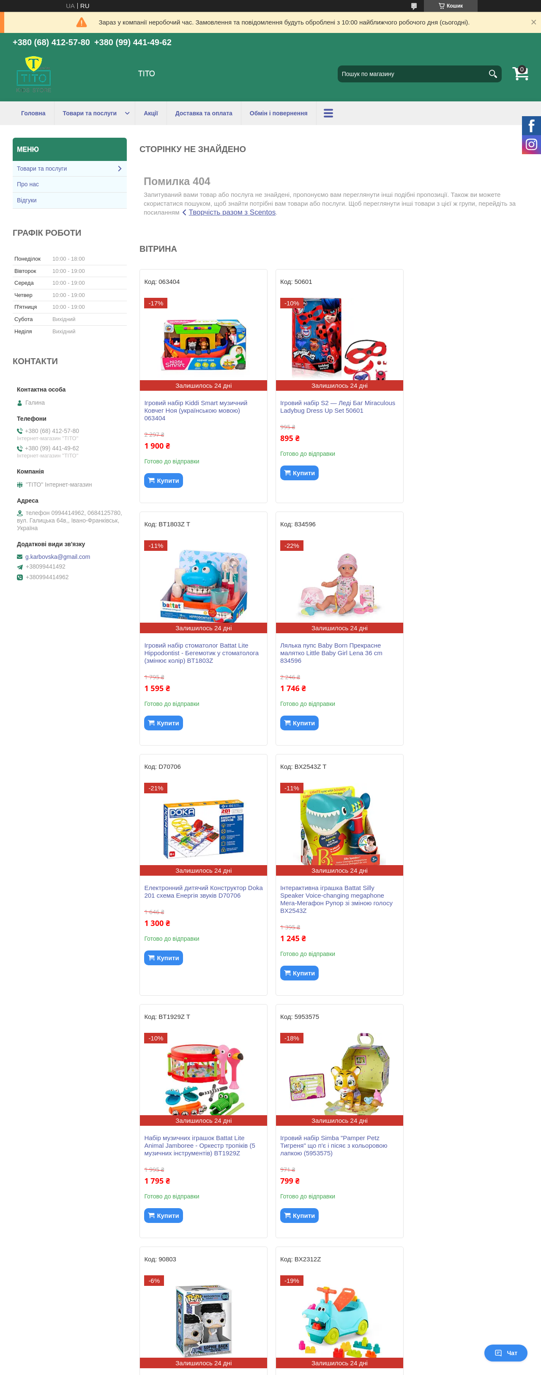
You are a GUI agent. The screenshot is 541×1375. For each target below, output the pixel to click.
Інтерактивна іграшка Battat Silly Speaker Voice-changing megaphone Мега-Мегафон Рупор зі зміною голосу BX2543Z (465, 657)
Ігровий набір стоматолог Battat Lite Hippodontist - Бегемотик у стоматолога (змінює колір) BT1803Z (466, 410)
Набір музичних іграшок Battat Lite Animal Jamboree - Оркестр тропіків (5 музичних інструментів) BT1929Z (199, 903)
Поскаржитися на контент (268, 1367)
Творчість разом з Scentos (232, 212)
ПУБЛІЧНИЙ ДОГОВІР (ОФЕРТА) (66, 1326)
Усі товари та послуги (330, 1261)
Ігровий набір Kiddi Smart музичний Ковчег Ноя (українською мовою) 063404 (195, 410)
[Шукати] (493, 73)
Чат (506, 1353)
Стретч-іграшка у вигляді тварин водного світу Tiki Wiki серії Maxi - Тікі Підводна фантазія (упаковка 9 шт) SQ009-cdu (463, 1149)
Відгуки (27, 200)
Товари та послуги (90, 113)
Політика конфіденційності (333, 1367)
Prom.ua (310, 1359)
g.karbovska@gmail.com (57, 556)
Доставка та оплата (203, 113)
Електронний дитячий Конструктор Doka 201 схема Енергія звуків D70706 (332, 649)
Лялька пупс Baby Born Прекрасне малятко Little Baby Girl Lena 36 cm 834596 (195, 653)
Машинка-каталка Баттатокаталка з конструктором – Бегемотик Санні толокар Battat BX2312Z (196, 1145)
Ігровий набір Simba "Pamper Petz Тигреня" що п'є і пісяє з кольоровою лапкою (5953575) (330, 903)
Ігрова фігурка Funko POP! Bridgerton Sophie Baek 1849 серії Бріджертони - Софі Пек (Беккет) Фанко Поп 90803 (464, 903)
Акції (151, 113)
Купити (168, 480)
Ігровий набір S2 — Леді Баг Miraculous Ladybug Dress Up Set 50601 (324, 410)
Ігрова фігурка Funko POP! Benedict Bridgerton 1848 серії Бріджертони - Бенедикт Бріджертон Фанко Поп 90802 (328, 1149)
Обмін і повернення (279, 113)
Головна (33, 113)
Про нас (28, 184)
